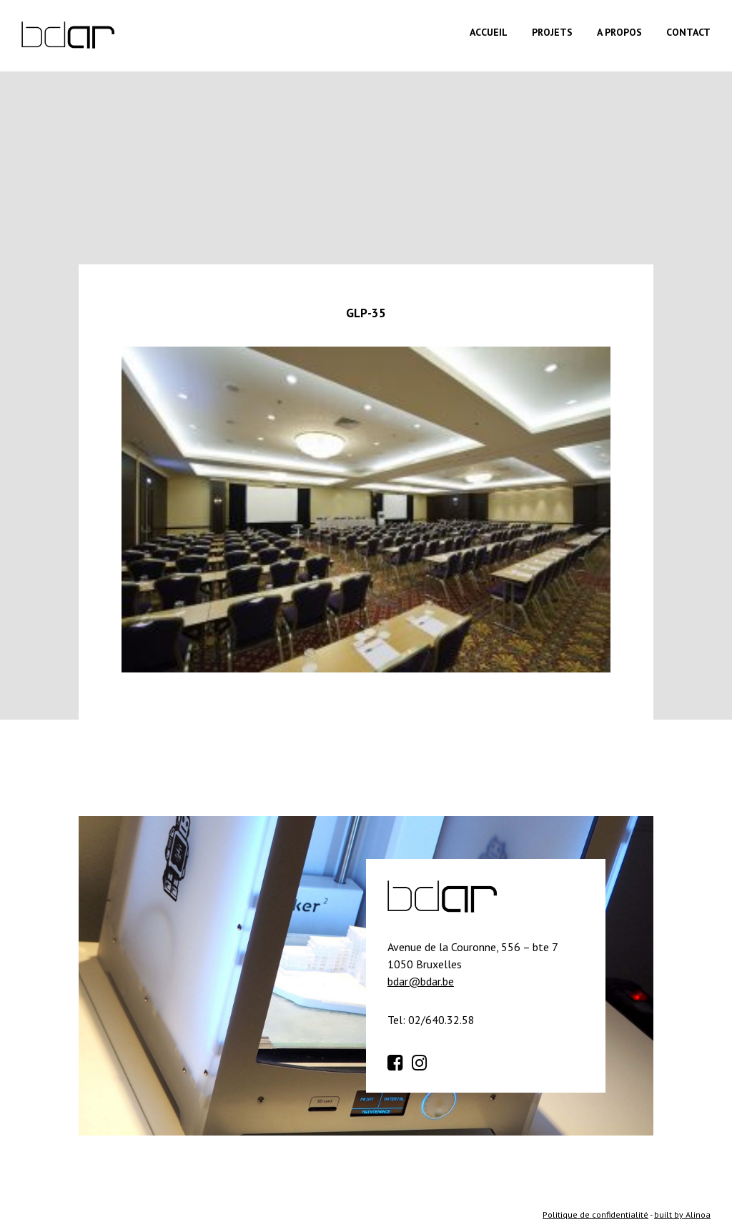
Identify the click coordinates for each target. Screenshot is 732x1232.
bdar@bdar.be (420, 981)
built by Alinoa (682, 1214)
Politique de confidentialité (595, 1214)
